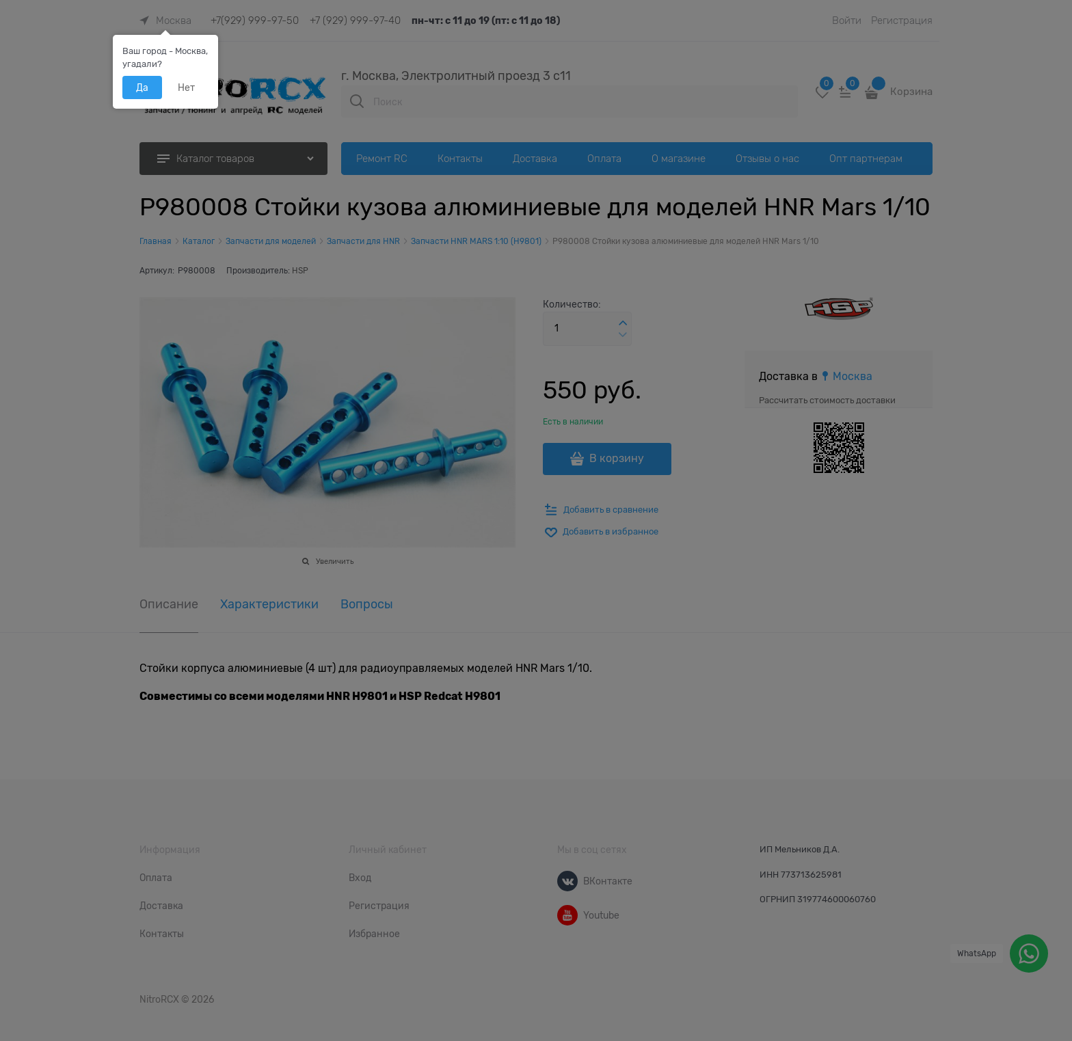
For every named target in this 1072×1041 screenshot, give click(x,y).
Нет (186, 87)
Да (142, 87)
